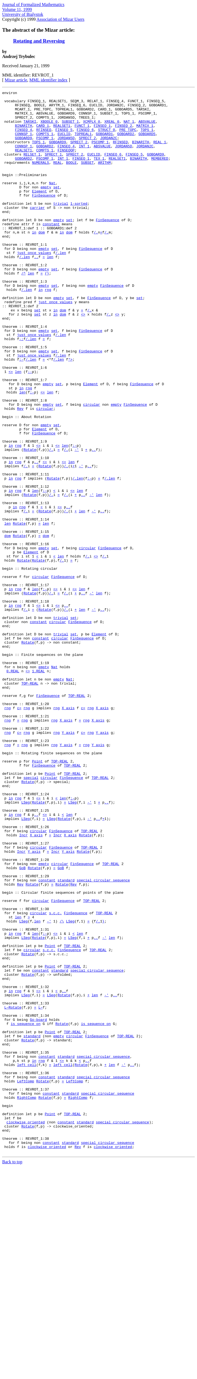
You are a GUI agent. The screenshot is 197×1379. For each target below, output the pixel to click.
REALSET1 (61, 132)
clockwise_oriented (26, 1328)
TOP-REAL (29, 802)
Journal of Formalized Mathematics (33, 4)
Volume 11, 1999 (17, 9)
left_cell (26, 1259)
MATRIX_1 (144, 132)
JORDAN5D (66, 147)
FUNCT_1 (81, 132)
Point (37, 895)
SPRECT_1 (53, 167)
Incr (23, 984)
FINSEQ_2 (123, 132)
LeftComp (25, 1279)
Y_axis (68, 861)
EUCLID (64, 142)
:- (21, 413)
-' (76, 521)
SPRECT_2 (87, 147)
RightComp (26, 1299)
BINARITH (23, 132)
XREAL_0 (111, 127)
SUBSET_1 (70, 127)
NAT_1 (129, 127)
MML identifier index (48, 80)
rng (48, 329)
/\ (62, 1087)
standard (66, 1038)
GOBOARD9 (23, 147)
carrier (37, 231)
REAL (57, 177)
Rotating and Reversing (39, 41)
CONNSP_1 (23, 142)
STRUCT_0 (106, 137)
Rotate (29, 521)
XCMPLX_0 (91, 127)
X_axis (68, 831)
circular (91, 467)
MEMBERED (159, 172)
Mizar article (16, 80)
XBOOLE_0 (48, 127)
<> (83, 359)
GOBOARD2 (125, 142)
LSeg (25, 944)
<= (10, 428)
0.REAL (13, 787)
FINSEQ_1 (102, 132)
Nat (52, 201)
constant (51, 251)
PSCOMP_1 (44, 147)
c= (19, 831)
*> (70, 413)
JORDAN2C (108, 147)
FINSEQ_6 (85, 137)
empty (45, 206)
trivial (60, 226)
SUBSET (87, 177)
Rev (20, 472)
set (56, 206)
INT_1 (84, 157)
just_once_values (34, 285)
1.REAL (38, 787)
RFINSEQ (43, 137)
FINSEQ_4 (23, 137)
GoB (22, 1023)
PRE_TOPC (127, 137)
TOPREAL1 (82, 142)
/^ (23, 310)
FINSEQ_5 (63, 137)
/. (96, 260)
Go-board (38, 1205)
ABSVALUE (146, 127)
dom (41, 260)
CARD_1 (42, 132)
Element (39, 211)
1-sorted (78, 226)
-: (21, 388)
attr (25, 251)
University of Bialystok (22, 14)
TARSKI (29, 127)
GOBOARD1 (104, 142)
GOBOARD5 (146, 142)
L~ (6, 1190)
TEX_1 (99, 172)
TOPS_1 (147, 137)
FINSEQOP (66, 162)
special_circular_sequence (103, 1038)
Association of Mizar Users (61, 19)
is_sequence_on (25, 1210)
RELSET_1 (31, 167)
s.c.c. (55, 1077)
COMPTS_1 (44, 142)
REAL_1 (159, 152)
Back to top (12, 1374)
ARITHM (104, 177)
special (30, 915)
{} (47, 310)
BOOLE (71, 177)
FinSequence (43, 216)
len (63, 285)
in (34, 260)
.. (36, 290)
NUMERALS (40, 177)
